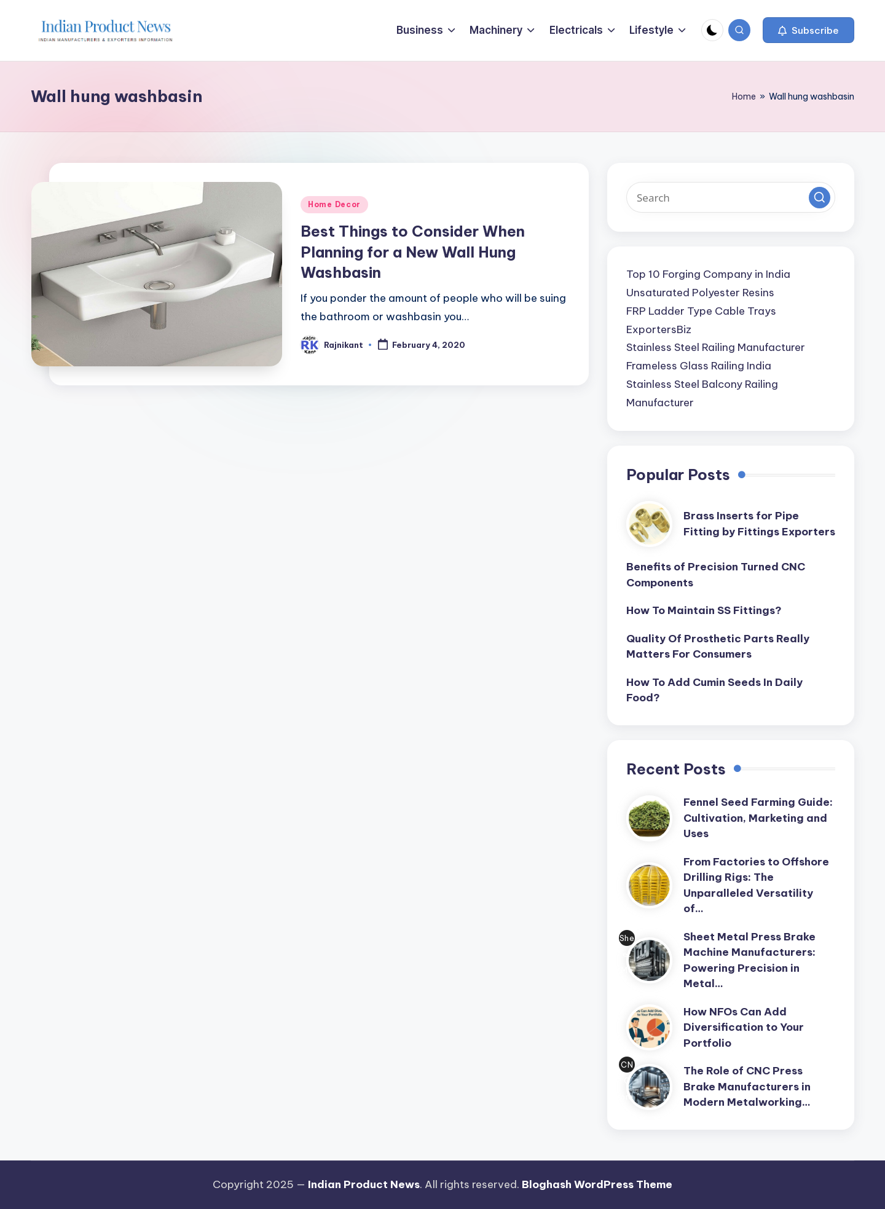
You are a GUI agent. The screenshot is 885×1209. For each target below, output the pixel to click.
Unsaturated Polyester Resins (700, 292)
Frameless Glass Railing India (698, 365)
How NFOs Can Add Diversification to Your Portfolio (743, 1027)
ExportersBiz (658, 329)
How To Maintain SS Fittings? (704, 610)
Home (744, 96)
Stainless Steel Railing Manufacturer (715, 347)
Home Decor (334, 204)
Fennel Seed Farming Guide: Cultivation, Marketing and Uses (758, 817)
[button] (808, 30)
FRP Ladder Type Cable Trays (701, 311)
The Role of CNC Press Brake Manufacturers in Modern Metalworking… (747, 1086)
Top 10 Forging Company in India (708, 274)
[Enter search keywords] (730, 197)
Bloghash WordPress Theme (597, 1184)
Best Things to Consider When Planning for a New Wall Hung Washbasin (413, 252)
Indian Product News (364, 1184)
